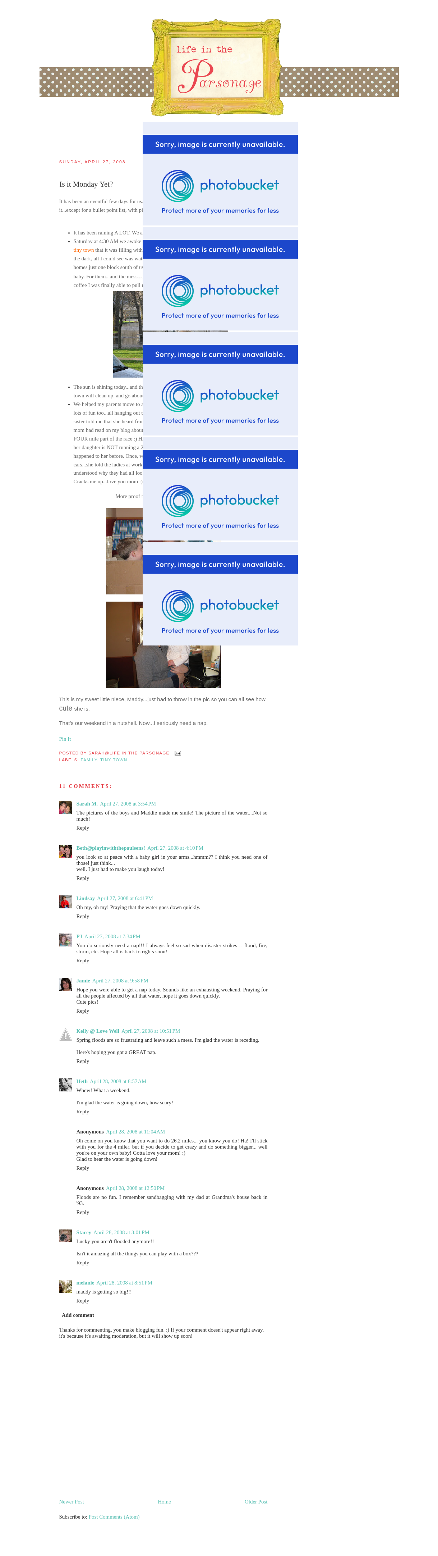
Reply (83, 828)
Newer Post (71, 1502)
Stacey (84, 1232)
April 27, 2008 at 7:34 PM (112, 936)
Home (164, 1502)
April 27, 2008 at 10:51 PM (150, 1031)
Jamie (83, 981)
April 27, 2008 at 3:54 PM (128, 804)
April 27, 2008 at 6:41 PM (125, 898)
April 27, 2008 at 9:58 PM (120, 981)
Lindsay (86, 898)
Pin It (65, 739)
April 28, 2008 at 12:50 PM (135, 1188)
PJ (80, 936)
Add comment (78, 1315)
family (88, 759)
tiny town (113, 759)
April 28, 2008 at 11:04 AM (135, 1132)
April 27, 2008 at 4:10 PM (175, 848)
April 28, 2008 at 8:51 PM (124, 1283)
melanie (85, 1283)
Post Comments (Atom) (114, 1517)
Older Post (256, 1502)
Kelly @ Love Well (98, 1031)
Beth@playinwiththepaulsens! (111, 848)
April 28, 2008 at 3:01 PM (121, 1232)
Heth (82, 1081)
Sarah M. (87, 804)
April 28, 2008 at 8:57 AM (118, 1081)
